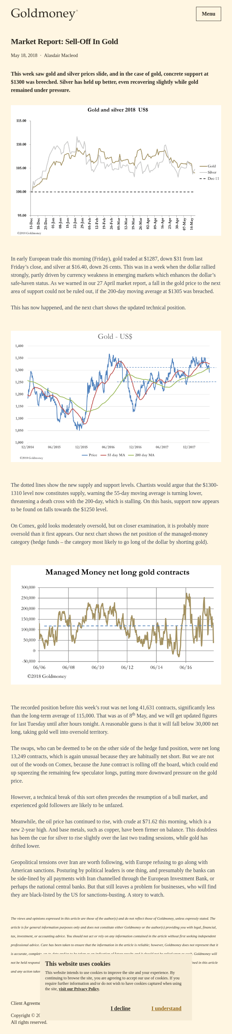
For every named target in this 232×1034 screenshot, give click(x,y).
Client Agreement (27, 1003)
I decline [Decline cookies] (120, 1008)
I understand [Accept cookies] (166, 1008)
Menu (208, 14)
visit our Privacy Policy (79, 989)
